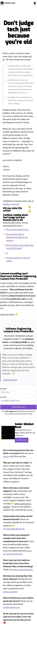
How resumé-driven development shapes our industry (17, 237)
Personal (15, 204)
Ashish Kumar (10, 380)
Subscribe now (18, 407)
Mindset (6, 204)
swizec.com (10, 3)
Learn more (21, 440)
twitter (6, 456)
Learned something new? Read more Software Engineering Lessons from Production (18, 276)
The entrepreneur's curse (17, 229)
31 (7, 253)
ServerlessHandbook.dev (14, 529)
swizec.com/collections (22, 570)
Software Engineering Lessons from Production (18, 330)
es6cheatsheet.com (11, 607)
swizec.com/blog (10, 592)
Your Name (3, 388)
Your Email (3, 397)
